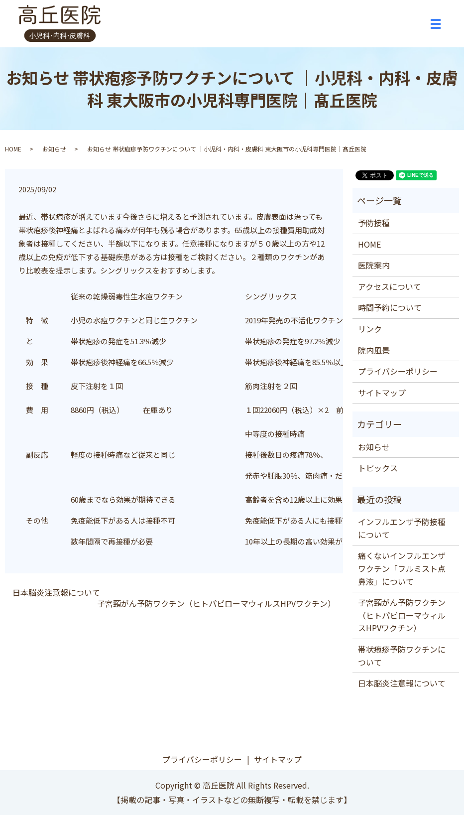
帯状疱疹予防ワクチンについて (402, 655)
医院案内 (374, 265)
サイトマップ (382, 393)
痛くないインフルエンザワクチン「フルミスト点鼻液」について (402, 568)
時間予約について (390, 307)
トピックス (378, 468)
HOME (13, 148)
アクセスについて (389, 286)
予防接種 (374, 223)
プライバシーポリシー (398, 371)
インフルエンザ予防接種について (402, 528)
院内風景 (374, 350)
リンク (370, 329)
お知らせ (54, 148)
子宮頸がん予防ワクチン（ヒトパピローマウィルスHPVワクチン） (216, 603)
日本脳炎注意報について (56, 592)
